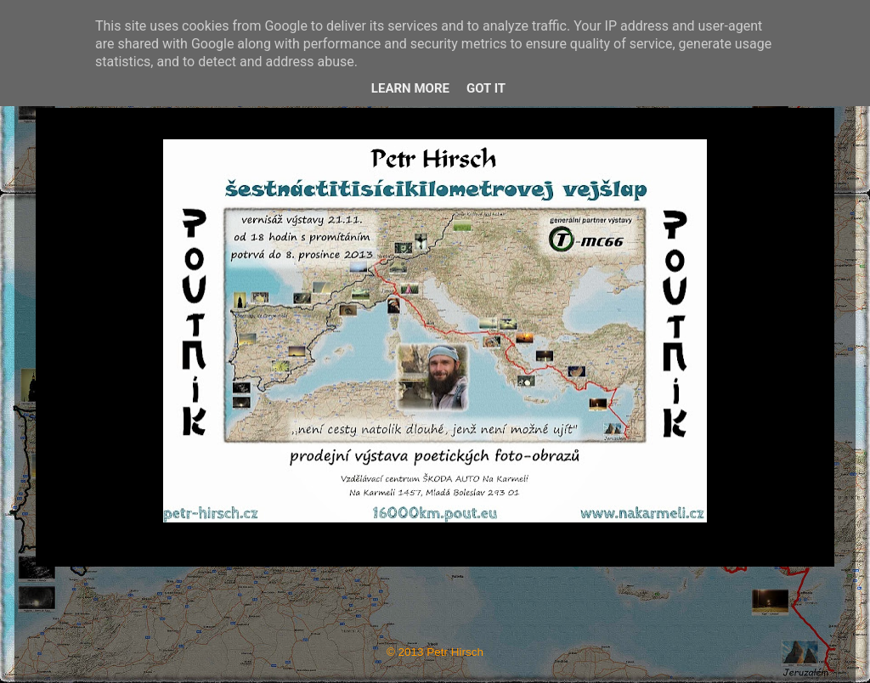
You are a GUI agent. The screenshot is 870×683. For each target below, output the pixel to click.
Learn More (410, 88)
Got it (486, 88)
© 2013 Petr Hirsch (435, 652)
